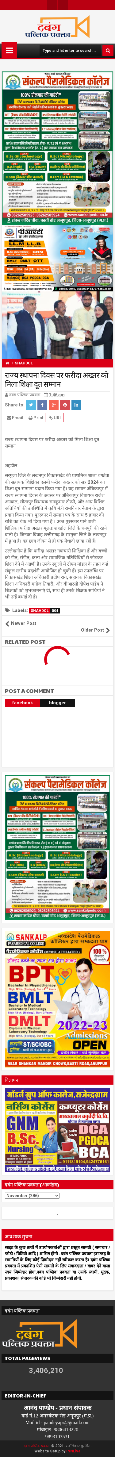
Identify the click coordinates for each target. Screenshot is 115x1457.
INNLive (73, 1451)
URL (55, 417)
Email (15, 417)
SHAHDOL (45, 610)
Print (36, 417)
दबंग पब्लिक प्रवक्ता (37, 1446)
